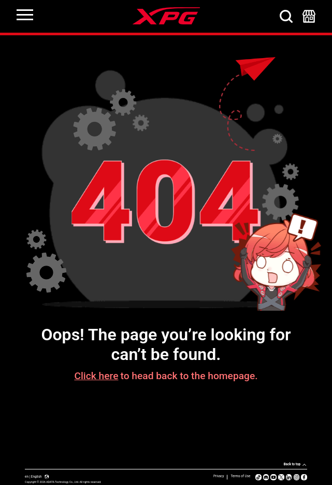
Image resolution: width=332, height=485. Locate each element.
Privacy (218, 476)
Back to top (292, 464)
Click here (96, 376)
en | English (37, 477)
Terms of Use (240, 476)
